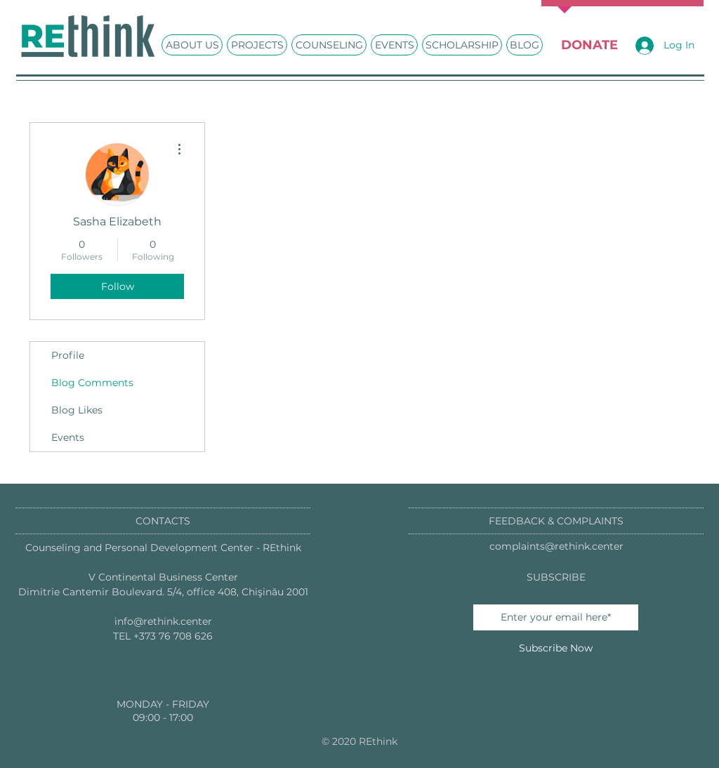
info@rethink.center (163, 621)
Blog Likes (77, 410)
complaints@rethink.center (556, 546)
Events (67, 437)
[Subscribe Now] (555, 648)
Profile (67, 355)
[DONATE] (589, 45)
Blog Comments (92, 382)
